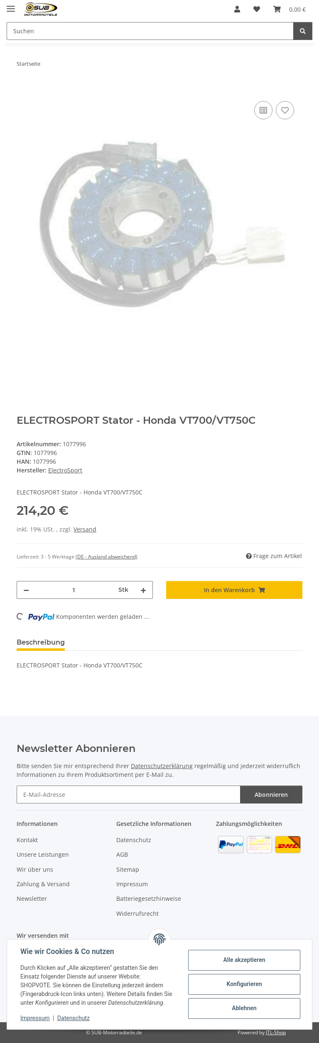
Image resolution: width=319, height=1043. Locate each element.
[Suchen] (150, 31)
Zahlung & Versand (43, 884)
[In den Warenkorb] (23, 89)
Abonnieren (271, 794)
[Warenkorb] (289, 9)
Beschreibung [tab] (41, 642)
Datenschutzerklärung (162, 766)
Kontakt (27, 840)
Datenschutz (73, 1018)
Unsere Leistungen (43, 854)
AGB (122, 854)
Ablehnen (244, 1008)
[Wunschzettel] (257, 9)
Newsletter (32, 898)
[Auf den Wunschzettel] (285, 110)
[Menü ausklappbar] (11, 5)
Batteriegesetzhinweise (148, 898)
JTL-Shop (276, 1032)
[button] (237, 9)
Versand (85, 529)
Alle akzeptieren (244, 959)
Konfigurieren (244, 984)
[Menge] (74, 589)
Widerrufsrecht (137, 913)
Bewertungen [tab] (102, 642)
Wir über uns (35, 869)
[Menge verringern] (26, 589)
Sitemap (127, 869)
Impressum (34, 1018)
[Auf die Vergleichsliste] (263, 110)
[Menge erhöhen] (143, 589)
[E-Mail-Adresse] (128, 794)
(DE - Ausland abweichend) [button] (106, 556)
